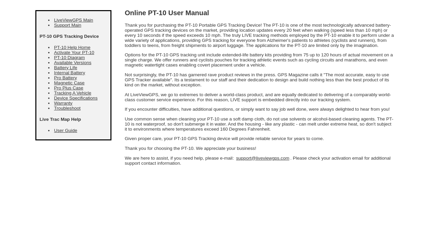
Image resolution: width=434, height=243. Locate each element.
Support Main (67, 25)
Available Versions (73, 62)
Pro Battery (65, 77)
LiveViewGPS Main (73, 20)
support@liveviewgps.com (262, 158)
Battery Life (65, 67)
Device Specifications (76, 98)
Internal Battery (69, 72)
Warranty (63, 103)
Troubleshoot (67, 108)
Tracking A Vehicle (73, 93)
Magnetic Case (69, 82)
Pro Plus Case (69, 87)
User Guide (65, 130)
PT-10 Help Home (72, 47)
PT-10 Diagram (69, 57)
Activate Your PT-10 (74, 52)
